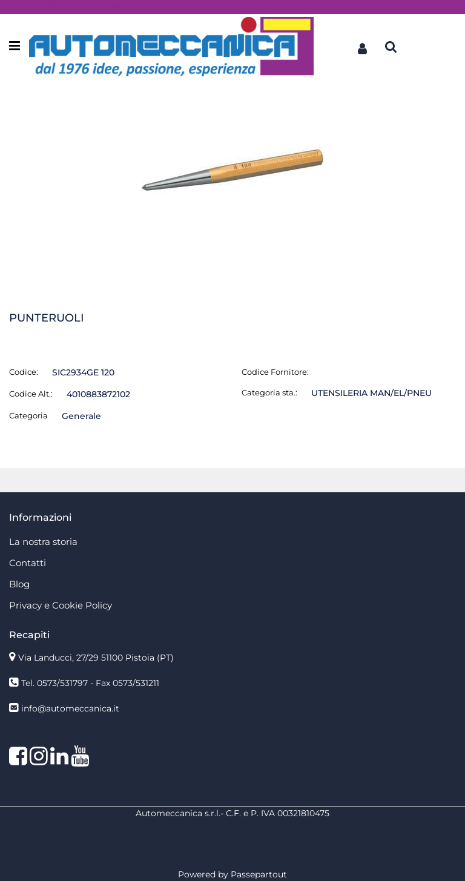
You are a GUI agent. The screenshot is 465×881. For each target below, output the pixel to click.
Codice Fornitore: (275, 372)
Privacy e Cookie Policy (60, 605)
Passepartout (259, 874)
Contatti (27, 563)
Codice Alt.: (31, 393)
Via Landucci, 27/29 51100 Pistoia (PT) (96, 657)
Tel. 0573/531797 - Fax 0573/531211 (90, 683)
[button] (362, 47)
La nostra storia (43, 541)
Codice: (23, 372)
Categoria (28, 415)
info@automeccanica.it (70, 708)
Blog (19, 584)
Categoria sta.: (269, 392)
